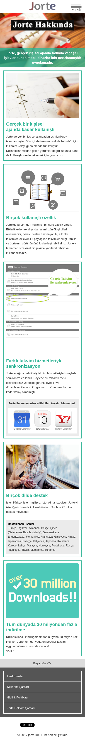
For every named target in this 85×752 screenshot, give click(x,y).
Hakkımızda (15, 676)
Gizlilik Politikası (17, 697)
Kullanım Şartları (18, 687)
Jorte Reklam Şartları (21, 708)
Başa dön (42, 663)
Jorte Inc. (34, 735)
